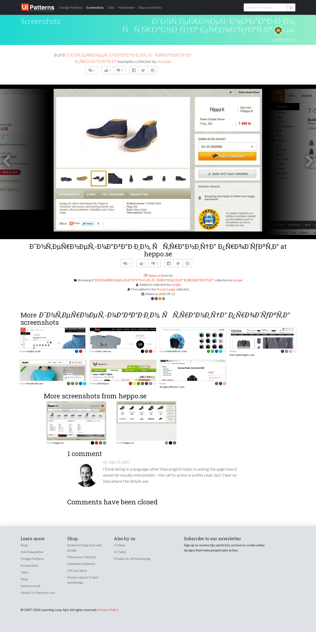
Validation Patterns (81, 564)
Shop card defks (150, 7)
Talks (111, 7)
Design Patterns (32, 559)
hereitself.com (35, 383)
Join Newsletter (32, 552)
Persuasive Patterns (81, 557)
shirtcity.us (102, 383)
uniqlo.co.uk (34, 351)
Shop (24, 579)
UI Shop (119, 545)
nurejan (164, 61)
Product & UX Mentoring (132, 559)
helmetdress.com (176, 351)
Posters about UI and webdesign (82, 579)
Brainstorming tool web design (84, 547)
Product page (166, 289)
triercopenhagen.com (242, 354)
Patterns (71, 7)
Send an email (30, 586)
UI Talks (120, 552)
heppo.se (154, 275)
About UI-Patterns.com (38, 592)
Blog (24, 545)
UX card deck (77, 570)
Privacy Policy (108, 610)
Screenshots (95, 7)
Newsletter (126, 7)
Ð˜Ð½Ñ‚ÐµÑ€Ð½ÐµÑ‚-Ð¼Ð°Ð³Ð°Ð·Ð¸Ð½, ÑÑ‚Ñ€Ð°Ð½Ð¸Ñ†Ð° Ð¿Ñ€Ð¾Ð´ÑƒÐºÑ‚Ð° (208, 25)
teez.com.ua (103, 351)
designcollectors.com (172, 386)
